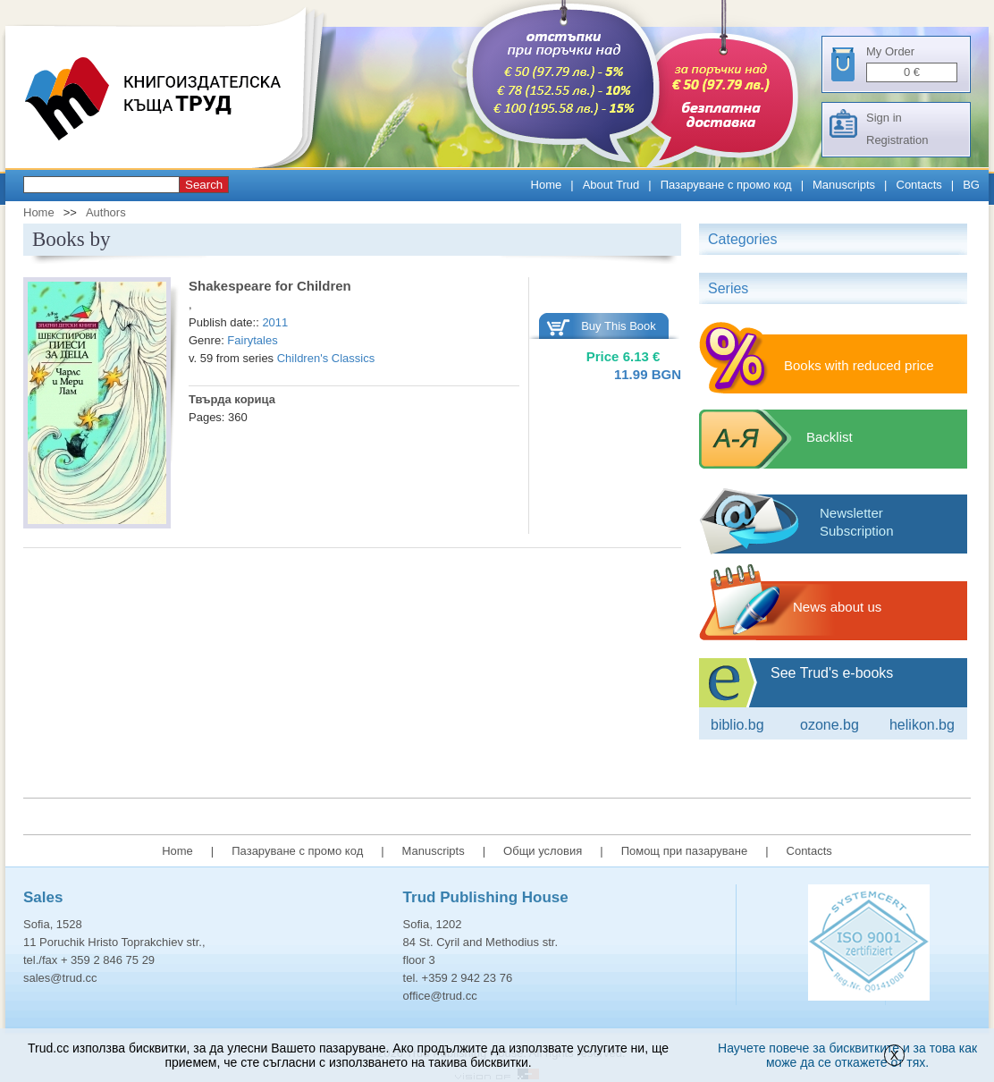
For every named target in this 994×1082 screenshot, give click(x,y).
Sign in (884, 117)
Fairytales (252, 340)
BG (971, 184)
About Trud (611, 184)
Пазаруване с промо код (726, 184)
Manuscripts (844, 184)
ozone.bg (829, 724)
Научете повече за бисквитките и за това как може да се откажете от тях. (847, 1055)
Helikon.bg (922, 724)
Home (546, 184)
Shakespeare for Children (270, 285)
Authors (106, 212)
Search (204, 184)
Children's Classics (326, 358)
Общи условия (542, 851)
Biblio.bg (737, 724)
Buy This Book (618, 326)
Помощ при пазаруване (684, 851)
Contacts (919, 184)
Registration (897, 140)
